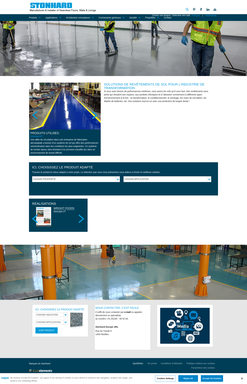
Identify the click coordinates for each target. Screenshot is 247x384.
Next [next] (94, 115)
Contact (167, 17)
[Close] (241, 379)
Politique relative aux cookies (200, 363)
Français (196, 15)
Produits (35, 17)
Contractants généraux (112, 17)
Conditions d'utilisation (172, 363)
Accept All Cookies (212, 379)
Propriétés (152, 17)
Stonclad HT (36, 136)
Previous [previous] (35, 115)
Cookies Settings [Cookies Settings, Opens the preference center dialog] (165, 379)
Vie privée (152, 363)
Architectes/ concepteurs (80, 17)
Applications (53, 17)
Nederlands (210, 15)
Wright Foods (64, 208)
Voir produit (47, 330)
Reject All (188, 379)
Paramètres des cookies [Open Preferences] (203, 368)
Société (135, 17)
